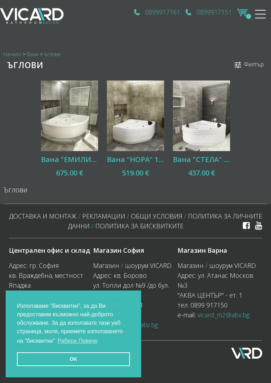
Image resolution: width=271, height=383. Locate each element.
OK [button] (73, 359)
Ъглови (52, 54)
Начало (12, 54)
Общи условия (156, 216)
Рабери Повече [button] (78, 341)
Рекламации (103, 216)
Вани (32, 54)
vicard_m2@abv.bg (223, 315)
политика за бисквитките (139, 226)
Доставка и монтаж (43, 216)
